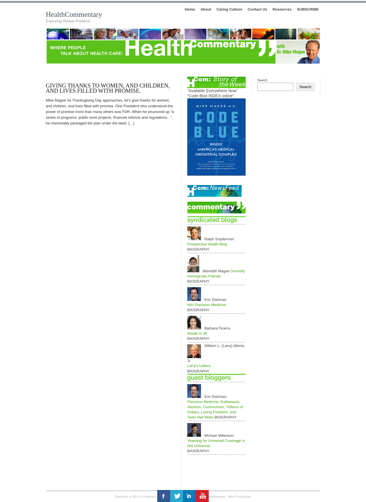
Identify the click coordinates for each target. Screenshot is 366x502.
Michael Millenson (219, 435)
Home (190, 9)
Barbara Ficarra (217, 328)
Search (262, 80)
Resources (281, 9)
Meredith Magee (217, 271)
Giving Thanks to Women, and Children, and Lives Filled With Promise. (108, 88)
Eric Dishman (215, 299)
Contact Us (257, 9)
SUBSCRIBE (308, 9)
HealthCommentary (74, 14)
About (205, 9)
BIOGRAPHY (198, 249)
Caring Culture (229, 9)
